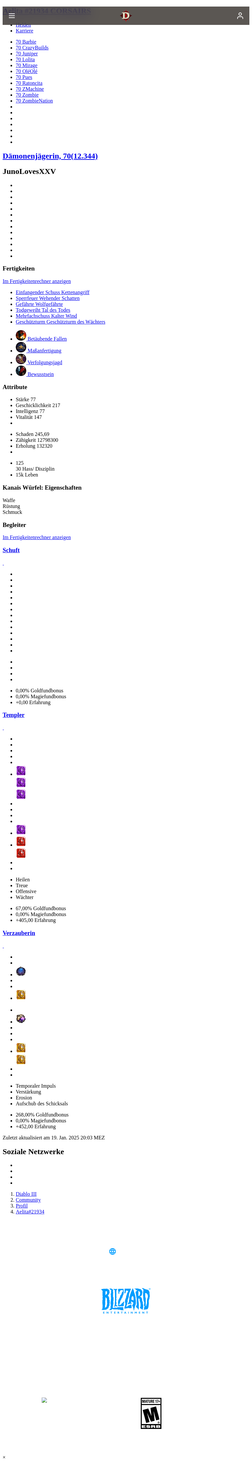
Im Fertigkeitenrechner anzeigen (37, 281)
